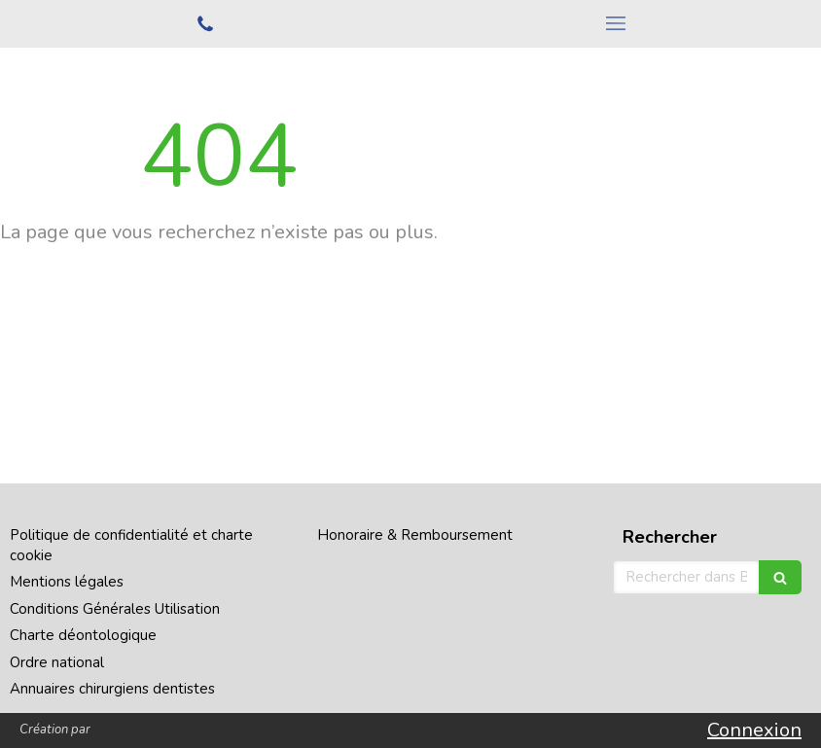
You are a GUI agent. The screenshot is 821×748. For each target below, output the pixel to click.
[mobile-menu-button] (615, 23)
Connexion (754, 730)
